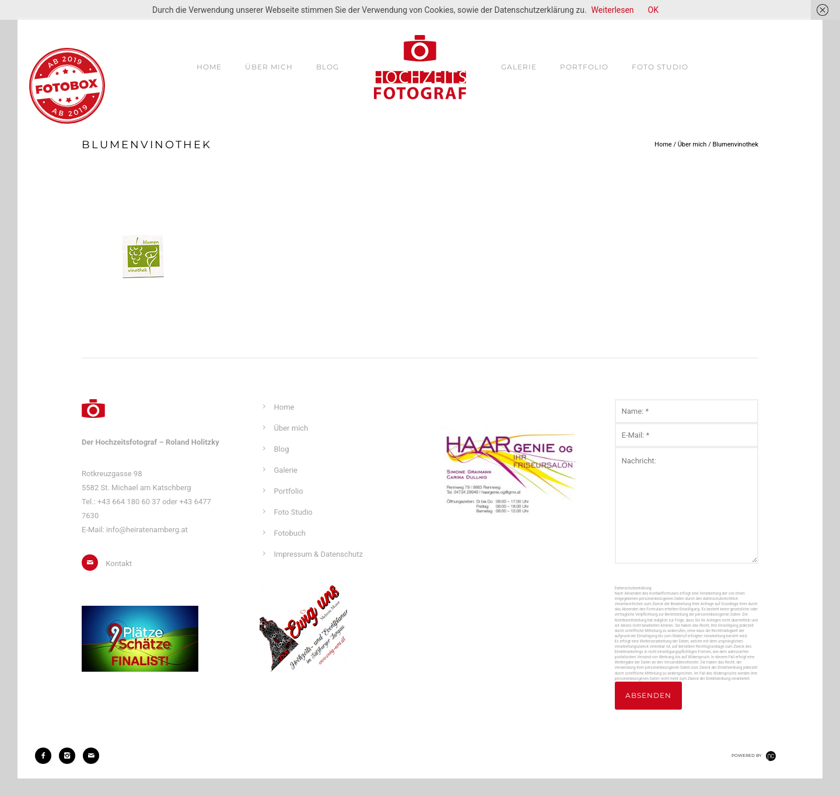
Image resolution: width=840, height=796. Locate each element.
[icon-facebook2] (46, 756)
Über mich (269, 66)
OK (653, 10)
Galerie (519, 66)
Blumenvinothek (735, 144)
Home (209, 66)
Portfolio (584, 66)
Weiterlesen (613, 10)
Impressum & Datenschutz (318, 554)
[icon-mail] (93, 562)
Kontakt (119, 563)
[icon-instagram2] (70, 756)
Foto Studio (660, 66)
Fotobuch (290, 533)
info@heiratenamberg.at (147, 529)
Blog (327, 66)
